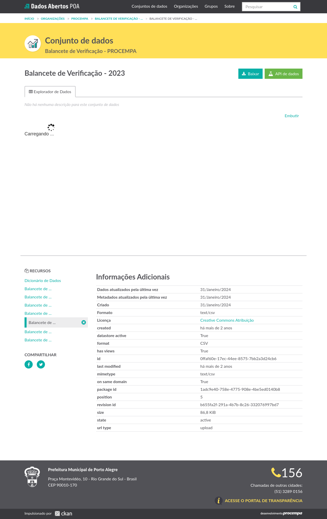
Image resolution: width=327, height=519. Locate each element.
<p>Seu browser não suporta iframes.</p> (163, 185)
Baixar (250, 73)
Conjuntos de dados (149, 6)
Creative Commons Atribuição (227, 320)
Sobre (229, 6)
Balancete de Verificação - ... (119, 18)
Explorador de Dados (50, 91)
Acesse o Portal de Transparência (263, 500)
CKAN (63, 513)
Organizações (186, 6)
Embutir (291, 115)
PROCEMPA (79, 18)
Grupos (211, 6)
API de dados (283, 73)
